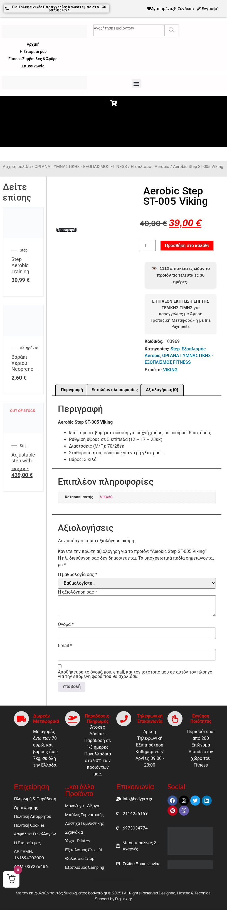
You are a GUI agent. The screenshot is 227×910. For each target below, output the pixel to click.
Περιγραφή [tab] (72, 388)
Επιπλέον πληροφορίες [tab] (115, 388)
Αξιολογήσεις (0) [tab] (162, 388)
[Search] (171, 29)
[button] (136, 82)
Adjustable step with (23, 456)
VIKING (170, 368)
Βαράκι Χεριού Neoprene (22, 361)
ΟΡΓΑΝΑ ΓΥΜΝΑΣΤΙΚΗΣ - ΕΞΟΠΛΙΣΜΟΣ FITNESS (80, 165)
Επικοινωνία (33, 64)
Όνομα (66, 623)
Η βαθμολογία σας (77, 573)
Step (24, 249)
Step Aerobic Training (20, 264)
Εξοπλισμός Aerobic (150, 165)
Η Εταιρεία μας (33, 50)
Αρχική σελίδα (17, 165)
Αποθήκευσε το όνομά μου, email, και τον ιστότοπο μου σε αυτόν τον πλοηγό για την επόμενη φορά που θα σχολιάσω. (135, 673)
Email (65, 644)
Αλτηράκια (29, 346)
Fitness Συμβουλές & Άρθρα (33, 57)
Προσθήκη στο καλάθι (187, 244)
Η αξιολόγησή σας (77, 591)
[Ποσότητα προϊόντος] (148, 244)
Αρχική (33, 43)
